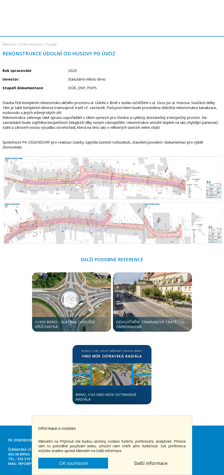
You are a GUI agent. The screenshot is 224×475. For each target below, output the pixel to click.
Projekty (51, 44)
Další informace (151, 463)
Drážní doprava (31, 44)
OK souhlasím (73, 463)
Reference (9, 44)
